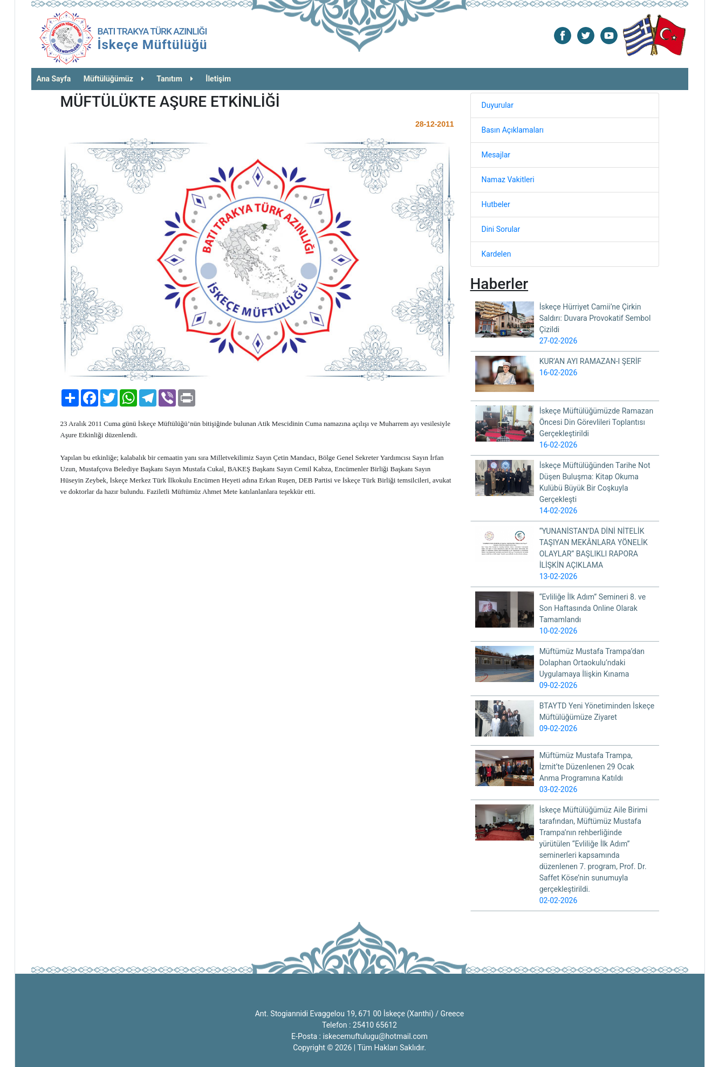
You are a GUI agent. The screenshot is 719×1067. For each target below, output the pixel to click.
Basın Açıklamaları (513, 130)
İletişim (218, 78)
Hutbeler (496, 204)
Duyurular (497, 105)
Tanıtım (174, 78)
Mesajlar (496, 154)
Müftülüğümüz (114, 78)
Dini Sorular (501, 229)
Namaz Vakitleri (508, 179)
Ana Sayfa (54, 78)
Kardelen (496, 254)
